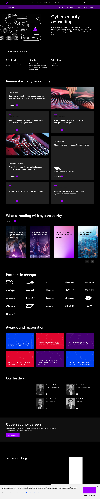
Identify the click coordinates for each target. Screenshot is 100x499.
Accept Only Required (89, 491)
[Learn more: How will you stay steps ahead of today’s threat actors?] (72, 193)
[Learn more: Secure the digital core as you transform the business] (72, 122)
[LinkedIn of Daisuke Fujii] (77, 408)
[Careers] (61, 2)
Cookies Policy (24, 492)
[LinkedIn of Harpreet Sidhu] (47, 394)
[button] (13, 435)
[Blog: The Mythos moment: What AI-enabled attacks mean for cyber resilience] (64, 242)
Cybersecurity (10, 7)
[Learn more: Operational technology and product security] (27, 169)
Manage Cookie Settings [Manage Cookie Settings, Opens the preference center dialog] (89, 495)
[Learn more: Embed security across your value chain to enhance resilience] (27, 193)
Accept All (89, 488)
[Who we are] (52, 2)
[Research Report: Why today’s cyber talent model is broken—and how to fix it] (40, 242)
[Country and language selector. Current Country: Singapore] (88, 2)
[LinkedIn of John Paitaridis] (47, 408)
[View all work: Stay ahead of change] (11, 221)
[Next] (92, 261)
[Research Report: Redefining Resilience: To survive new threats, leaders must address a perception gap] (16, 242)
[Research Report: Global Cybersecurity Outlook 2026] (88, 242)
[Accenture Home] (10, 2)
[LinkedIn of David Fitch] (77, 394)
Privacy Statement (34, 492)
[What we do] (34, 2)
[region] (50, 492)
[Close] (97, 486)
